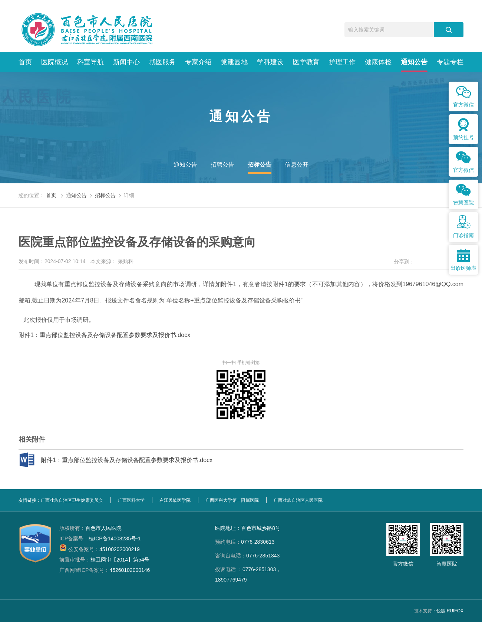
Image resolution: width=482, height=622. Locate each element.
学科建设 (270, 62)
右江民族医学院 (175, 500)
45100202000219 (99, 549)
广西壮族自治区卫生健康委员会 (72, 500)
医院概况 (54, 62)
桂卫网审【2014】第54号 (104, 560)
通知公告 (414, 62)
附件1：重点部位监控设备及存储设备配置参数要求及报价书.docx (104, 335)
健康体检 (378, 62)
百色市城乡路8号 (260, 528)
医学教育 (306, 62)
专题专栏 (450, 62)
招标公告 (259, 164)
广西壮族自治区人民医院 (298, 500)
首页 (25, 62)
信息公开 (296, 164)
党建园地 (234, 62)
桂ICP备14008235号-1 (100, 538)
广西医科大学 (131, 500)
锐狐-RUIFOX (449, 610)
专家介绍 (198, 62)
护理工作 (342, 62)
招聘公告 (222, 164)
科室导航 (90, 62)
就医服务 (162, 62)
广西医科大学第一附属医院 (232, 500)
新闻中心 (126, 62)
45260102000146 (104, 570)
